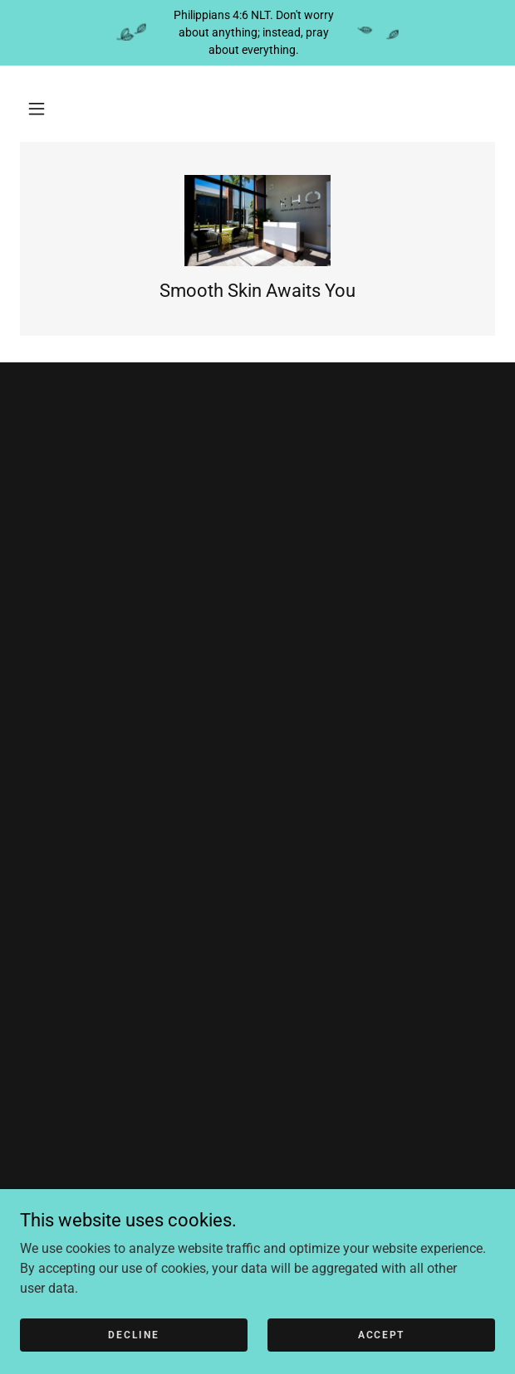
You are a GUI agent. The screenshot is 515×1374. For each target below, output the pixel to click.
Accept (381, 1334)
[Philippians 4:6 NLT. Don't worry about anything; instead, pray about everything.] (257, 33)
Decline (133, 1334)
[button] (36, 108)
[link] (257, 220)
